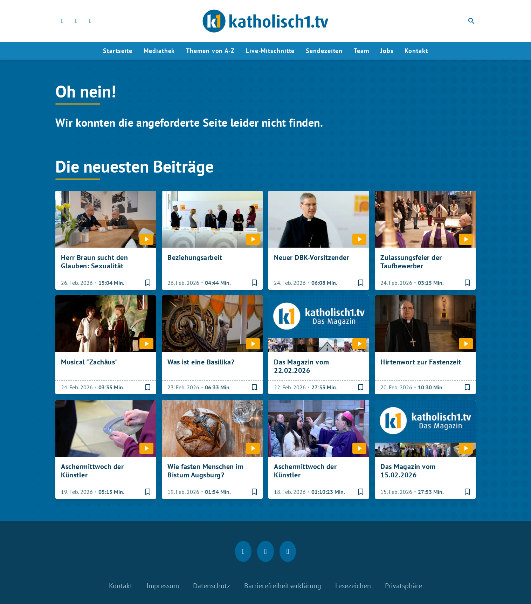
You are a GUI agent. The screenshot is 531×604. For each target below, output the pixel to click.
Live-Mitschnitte (270, 51)
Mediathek (159, 51)
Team (361, 51)
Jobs (387, 51)
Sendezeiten (324, 51)
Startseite (117, 51)
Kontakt (416, 51)
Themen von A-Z (210, 51)
